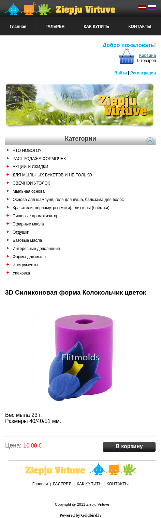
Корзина (147, 55)
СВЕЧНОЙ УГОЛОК (31, 183)
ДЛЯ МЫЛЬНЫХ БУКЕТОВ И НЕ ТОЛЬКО (52, 175)
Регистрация (143, 72)
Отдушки (21, 232)
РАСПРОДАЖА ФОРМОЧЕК (39, 158)
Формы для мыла (29, 256)
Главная (18, 26)
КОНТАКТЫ (139, 26)
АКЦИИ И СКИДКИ (30, 166)
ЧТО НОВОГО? (27, 150)
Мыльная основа (29, 191)
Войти (120, 72)
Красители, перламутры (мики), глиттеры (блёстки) (61, 207)
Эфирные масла (28, 224)
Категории (80, 138)
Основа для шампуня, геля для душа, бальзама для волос (68, 199)
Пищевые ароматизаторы (37, 216)
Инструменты (25, 265)
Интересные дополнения (36, 248)
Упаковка (21, 273)
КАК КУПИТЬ (96, 26)
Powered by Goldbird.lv (81, 515)
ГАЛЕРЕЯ (54, 26)
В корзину (129, 446)
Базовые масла (27, 240)
